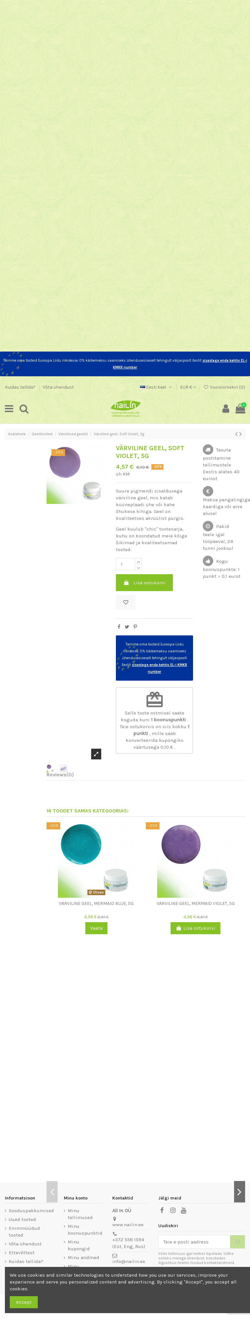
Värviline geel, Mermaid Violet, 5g (196, 903)
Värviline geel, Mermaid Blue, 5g (96, 903)
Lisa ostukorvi (144, 583)
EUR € (188, 387)
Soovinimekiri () (224, 387)
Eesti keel (156, 387)
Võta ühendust (58, 387)
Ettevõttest (22, 1253)
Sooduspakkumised (31, 1211)
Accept (24, 1302)
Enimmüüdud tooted (24, 1231)
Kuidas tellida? (20, 387)
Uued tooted (22, 1219)
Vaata (96, 928)
